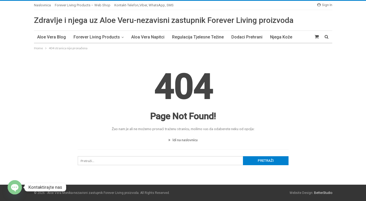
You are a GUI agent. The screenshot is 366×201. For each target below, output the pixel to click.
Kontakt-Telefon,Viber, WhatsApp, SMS (144, 5)
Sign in (324, 5)
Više (274, 37)
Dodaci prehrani (246, 37)
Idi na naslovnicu (183, 140)
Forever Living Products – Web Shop (82, 5)
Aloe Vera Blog (51, 37)
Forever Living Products (97, 37)
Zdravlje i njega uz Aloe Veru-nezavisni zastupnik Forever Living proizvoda (164, 20)
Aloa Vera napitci (147, 37)
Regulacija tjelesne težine (198, 37)
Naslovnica (42, 5)
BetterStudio (323, 193)
